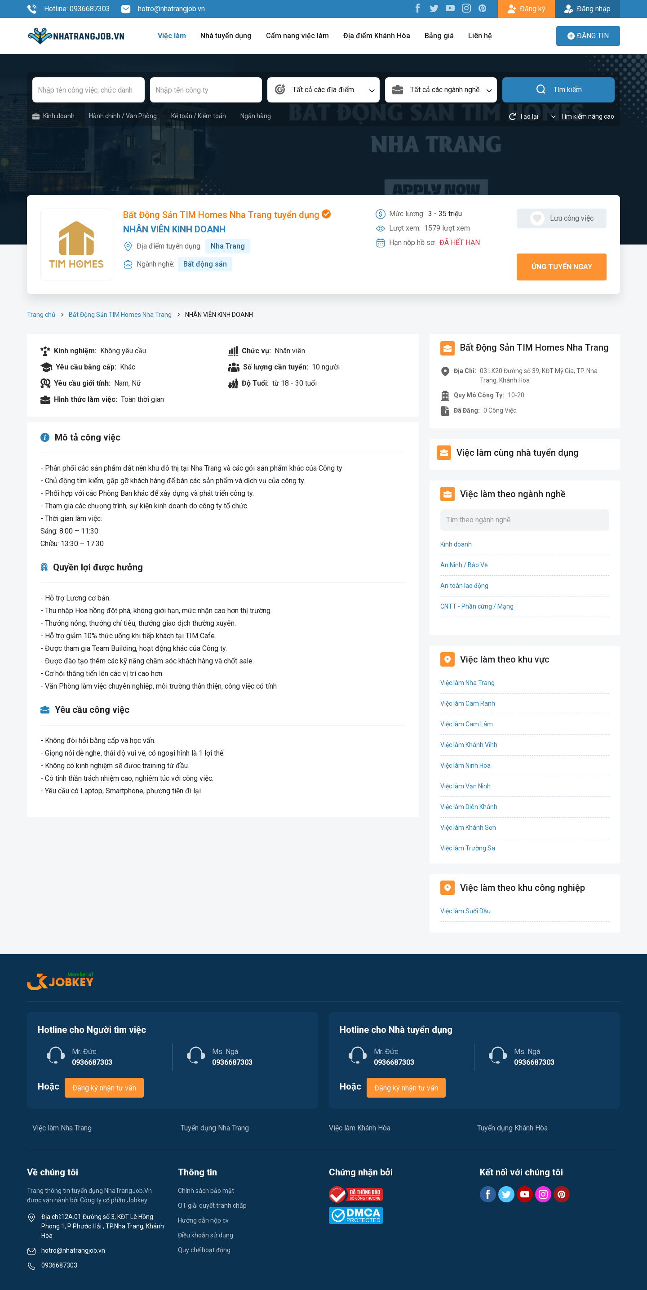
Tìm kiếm (559, 90)
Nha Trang (228, 246)
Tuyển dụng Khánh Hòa (512, 1128)
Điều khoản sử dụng (205, 1235)
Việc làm (172, 35)
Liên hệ (480, 35)
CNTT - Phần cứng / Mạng (477, 606)
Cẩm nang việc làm (297, 35)
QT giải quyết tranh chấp (212, 1205)
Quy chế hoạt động (204, 1250)
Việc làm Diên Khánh (468, 806)
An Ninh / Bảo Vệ (463, 565)
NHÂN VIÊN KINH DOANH (174, 229)
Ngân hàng (255, 116)
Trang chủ (41, 314)
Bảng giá (439, 35)
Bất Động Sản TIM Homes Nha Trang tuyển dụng (227, 214)
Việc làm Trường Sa (467, 848)
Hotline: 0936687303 (68, 9)
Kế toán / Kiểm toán (198, 116)
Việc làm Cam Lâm (466, 724)
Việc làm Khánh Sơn (468, 827)
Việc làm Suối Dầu (465, 911)
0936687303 (59, 1265)
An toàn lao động (464, 585)
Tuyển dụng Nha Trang (215, 1128)
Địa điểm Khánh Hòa (376, 35)
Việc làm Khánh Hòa (359, 1128)
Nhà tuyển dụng (226, 35)
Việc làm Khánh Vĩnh (468, 744)
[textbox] (323, 89)
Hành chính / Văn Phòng (123, 116)
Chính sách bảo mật (206, 1190)
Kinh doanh (53, 116)
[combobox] (323, 89)
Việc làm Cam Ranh (467, 703)
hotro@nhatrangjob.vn (163, 9)
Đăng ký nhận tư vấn (104, 1088)
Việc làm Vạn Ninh (465, 786)
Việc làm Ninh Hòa (465, 765)
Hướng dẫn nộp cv (203, 1220)
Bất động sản (205, 264)
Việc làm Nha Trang (467, 682)
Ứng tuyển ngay (562, 266)
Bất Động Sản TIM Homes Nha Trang (120, 314)
